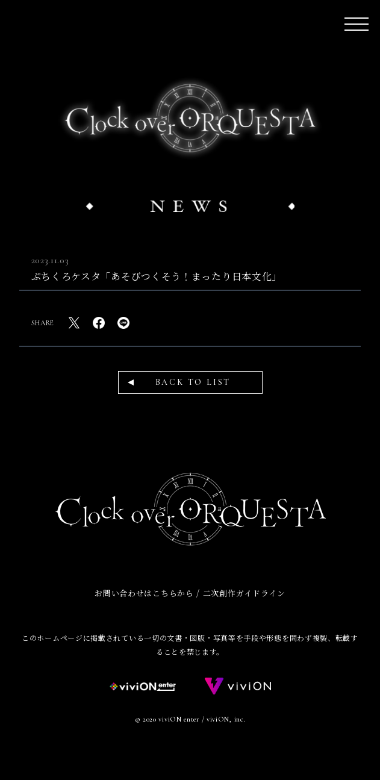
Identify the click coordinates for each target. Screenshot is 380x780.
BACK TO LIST (193, 382)
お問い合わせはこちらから (144, 593)
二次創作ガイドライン (244, 593)
